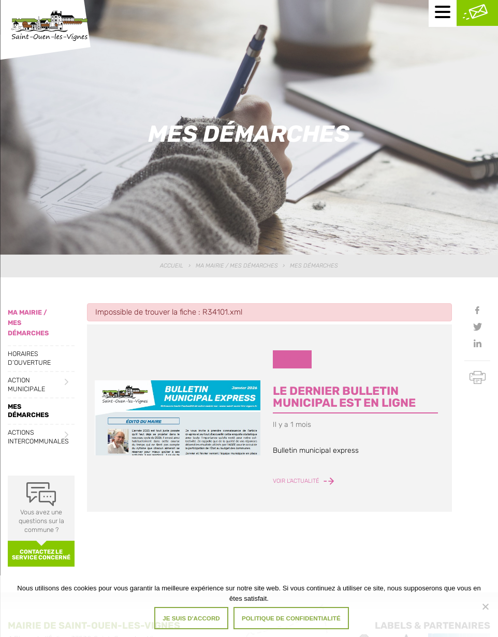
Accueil (171, 265)
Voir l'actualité (303, 481)
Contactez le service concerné (41, 555)
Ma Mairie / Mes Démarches (237, 265)
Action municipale (26, 384)
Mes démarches (28, 411)
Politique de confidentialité (291, 618)
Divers (292, 358)
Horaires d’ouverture (29, 358)
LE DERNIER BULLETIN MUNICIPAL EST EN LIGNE (344, 396)
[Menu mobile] (443, 13)
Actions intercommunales (38, 436)
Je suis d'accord (191, 618)
